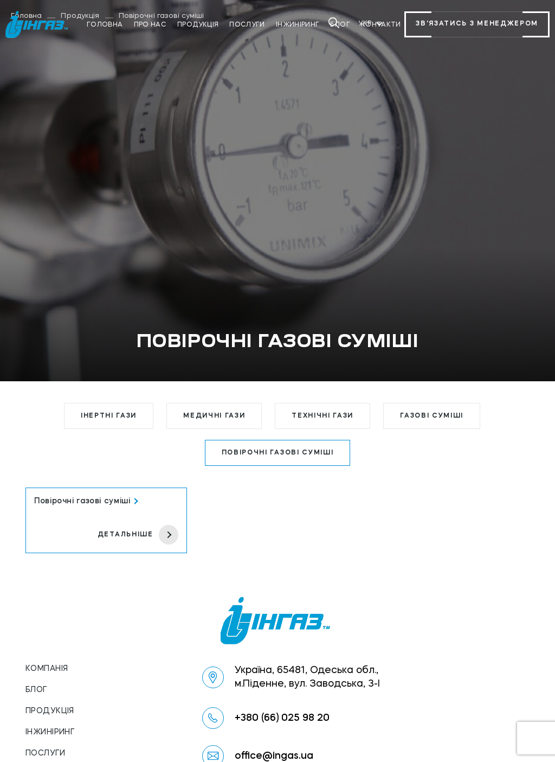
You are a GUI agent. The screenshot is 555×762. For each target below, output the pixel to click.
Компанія (46, 669)
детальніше (138, 535)
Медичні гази (214, 416)
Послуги (247, 25)
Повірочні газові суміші (278, 453)
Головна (105, 25)
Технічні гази (322, 416)
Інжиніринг (298, 25)
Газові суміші (431, 416)
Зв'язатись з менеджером (477, 24)
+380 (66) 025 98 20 (282, 718)
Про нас (150, 25)
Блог (36, 690)
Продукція (197, 25)
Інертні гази (109, 416)
